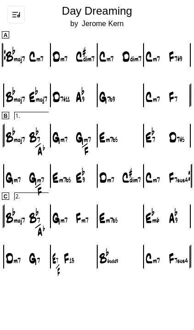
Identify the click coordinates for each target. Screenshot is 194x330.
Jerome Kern (103, 24)
